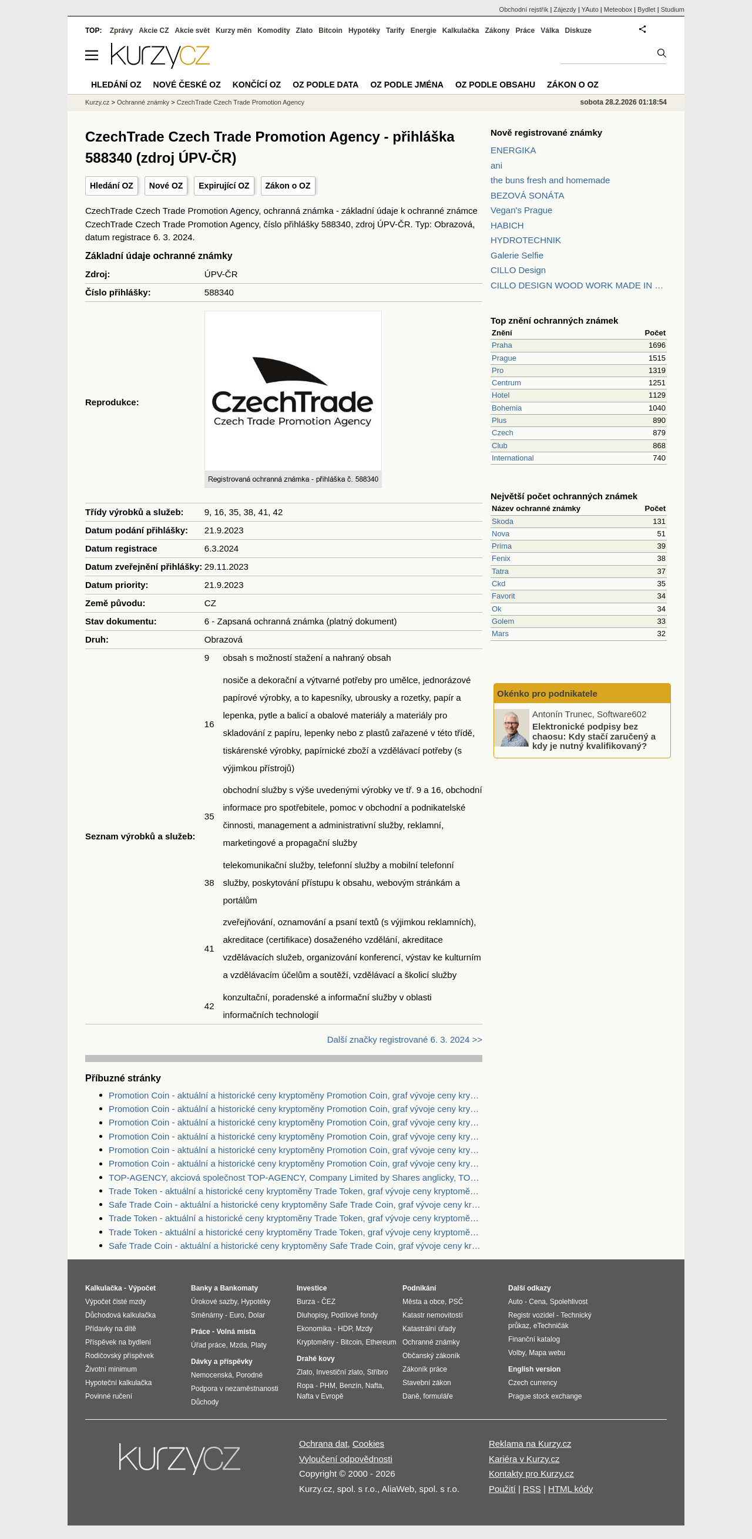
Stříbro (377, 1372)
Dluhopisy (312, 1315)
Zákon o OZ (288, 185)
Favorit (503, 596)
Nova (500, 533)
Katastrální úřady (429, 1329)
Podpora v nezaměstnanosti (234, 1389)
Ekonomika (314, 1329)
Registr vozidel (531, 1315)
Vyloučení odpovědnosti (345, 1459)
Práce (525, 30)
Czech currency (532, 1383)
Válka (549, 30)
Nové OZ (166, 185)
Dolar (256, 1315)
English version (534, 1369)
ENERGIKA (513, 150)
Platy (259, 1345)
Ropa (305, 1386)
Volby (516, 1353)
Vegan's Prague (521, 210)
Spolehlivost (569, 1302)
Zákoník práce (424, 1369)
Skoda (502, 521)
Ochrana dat (323, 1444)
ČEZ (328, 1302)
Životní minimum (111, 1369)
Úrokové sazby (214, 1302)
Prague (504, 358)
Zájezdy (564, 9)
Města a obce (423, 1302)
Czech (502, 432)
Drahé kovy (316, 1359)
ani (496, 165)
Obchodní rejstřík (524, 9)
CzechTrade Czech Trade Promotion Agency (240, 102)
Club (500, 445)
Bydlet (646, 9)
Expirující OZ (224, 185)
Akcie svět (192, 30)
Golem (503, 621)
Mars (500, 633)
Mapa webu (547, 1353)
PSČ (456, 1302)
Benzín (350, 1386)
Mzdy (364, 1329)
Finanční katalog (534, 1339)
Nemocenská (211, 1375)
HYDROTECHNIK (526, 240)
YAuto (590, 9)
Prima (502, 546)
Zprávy (121, 30)
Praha (502, 345)
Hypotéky (364, 30)
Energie (424, 30)
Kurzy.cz (97, 102)
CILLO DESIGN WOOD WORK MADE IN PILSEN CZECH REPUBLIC (579, 285)
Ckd (498, 583)
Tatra (500, 571)
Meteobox (618, 9)
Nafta (373, 1386)
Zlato (304, 30)
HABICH (507, 225)
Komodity (273, 30)
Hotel (500, 395)
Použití (502, 1489)
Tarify (395, 30)
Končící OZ (257, 84)
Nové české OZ (187, 84)
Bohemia (507, 408)
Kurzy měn (233, 30)
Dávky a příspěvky (222, 1361)
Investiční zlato (339, 1372)
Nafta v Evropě (320, 1396)
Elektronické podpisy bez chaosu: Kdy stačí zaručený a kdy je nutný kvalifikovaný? (594, 736)
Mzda (238, 1345)
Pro (497, 370)
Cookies (368, 1444)
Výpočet (142, 1288)
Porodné (249, 1375)
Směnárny (207, 1315)
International (513, 457)
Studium (672, 9)
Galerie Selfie (517, 255)
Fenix (501, 558)
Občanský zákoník (431, 1356)
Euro (236, 1315)
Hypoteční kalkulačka (118, 1383)
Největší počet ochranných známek (564, 496)
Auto (515, 1302)
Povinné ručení (108, 1396)
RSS (532, 1489)
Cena (537, 1302)
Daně (410, 1396)
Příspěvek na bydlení (118, 1342)
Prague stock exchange (545, 1396)
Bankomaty (239, 1288)
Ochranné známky (143, 102)
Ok (497, 608)
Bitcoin (330, 30)
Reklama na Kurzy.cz (530, 1444)
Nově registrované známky (546, 132)
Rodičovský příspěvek (119, 1356)
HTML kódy (570, 1489)
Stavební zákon (426, 1383)
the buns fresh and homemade (550, 180)
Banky (201, 1288)
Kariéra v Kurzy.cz (524, 1459)
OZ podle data (325, 84)
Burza (306, 1302)
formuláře (438, 1396)
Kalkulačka (460, 30)
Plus (499, 420)
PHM (327, 1386)
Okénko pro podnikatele (547, 693)
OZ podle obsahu (495, 84)
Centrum (506, 382)
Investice (312, 1288)
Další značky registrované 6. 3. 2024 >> (404, 1039)
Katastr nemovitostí (432, 1315)
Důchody (205, 1402)
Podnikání (419, 1288)
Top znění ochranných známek (554, 320)
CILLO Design (518, 270)
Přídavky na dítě (110, 1329)
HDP (345, 1329)
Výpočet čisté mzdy (115, 1302)
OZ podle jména (406, 84)
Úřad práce (208, 1345)
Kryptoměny (315, 1342)
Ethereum (380, 1342)
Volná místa (235, 1332)
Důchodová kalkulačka (120, 1315)
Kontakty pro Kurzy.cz (531, 1473)
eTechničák (551, 1326)
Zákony (497, 30)
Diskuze (578, 30)
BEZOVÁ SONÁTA (528, 195)
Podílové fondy (354, 1315)
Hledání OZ (111, 185)
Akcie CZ (154, 30)
